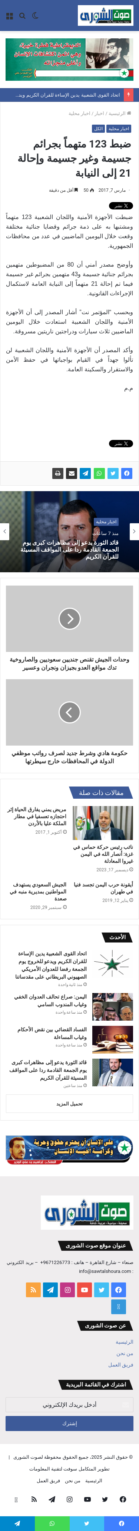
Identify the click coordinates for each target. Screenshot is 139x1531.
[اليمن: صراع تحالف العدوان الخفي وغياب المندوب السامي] (112, 1007)
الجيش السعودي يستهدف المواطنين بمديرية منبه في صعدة (38, 892)
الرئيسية (120, 113)
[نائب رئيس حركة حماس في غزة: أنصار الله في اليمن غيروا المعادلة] (103, 823)
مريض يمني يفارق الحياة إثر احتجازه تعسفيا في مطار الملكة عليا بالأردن (37, 816)
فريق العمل (120, 1365)
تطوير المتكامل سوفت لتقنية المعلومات (69, 1469)
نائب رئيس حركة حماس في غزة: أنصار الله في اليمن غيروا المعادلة (103, 854)
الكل (98, 128)
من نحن (124, 1353)
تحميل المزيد (69, 1104)
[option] (69, 531)
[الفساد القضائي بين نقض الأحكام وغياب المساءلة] (112, 1039)
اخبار (99, 113)
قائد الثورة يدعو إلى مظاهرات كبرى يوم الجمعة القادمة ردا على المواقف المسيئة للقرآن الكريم (69, 549)
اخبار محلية (79, 113)
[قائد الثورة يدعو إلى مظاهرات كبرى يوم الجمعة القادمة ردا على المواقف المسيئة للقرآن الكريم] (112, 1072)
